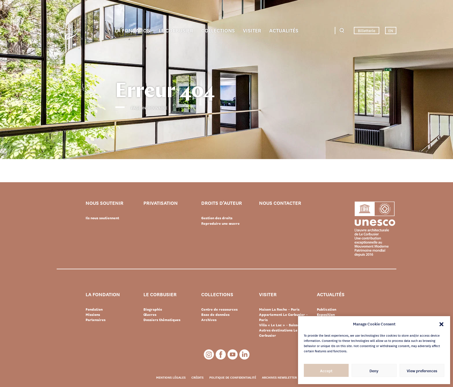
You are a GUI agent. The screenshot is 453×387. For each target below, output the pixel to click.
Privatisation (161, 203)
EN (390, 30)
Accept (326, 370)
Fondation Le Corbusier (69, 32)
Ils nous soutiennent (102, 217)
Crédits (197, 377)
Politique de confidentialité (232, 377)
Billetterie (366, 30)
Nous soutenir (105, 203)
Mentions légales (171, 377)
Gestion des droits (216, 217)
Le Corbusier (176, 30)
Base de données (215, 314)
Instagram (209, 354)
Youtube (233, 354)
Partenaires (96, 319)
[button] (441, 324)
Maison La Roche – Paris (279, 309)
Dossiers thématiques (161, 319)
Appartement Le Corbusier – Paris (283, 317)
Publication (326, 309)
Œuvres (149, 314)
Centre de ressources (219, 309)
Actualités (283, 30)
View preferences (422, 370)
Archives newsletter (279, 377)
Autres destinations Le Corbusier (278, 332)
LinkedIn (244, 354)
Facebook (221, 354)
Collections (218, 30)
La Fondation (132, 30)
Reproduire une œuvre (220, 223)
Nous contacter (281, 203)
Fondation (94, 309)
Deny (373, 370)
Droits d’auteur (222, 203)
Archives (209, 319)
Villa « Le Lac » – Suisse (279, 324)
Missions (93, 314)
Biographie (152, 309)
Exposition (326, 314)
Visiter (252, 30)
